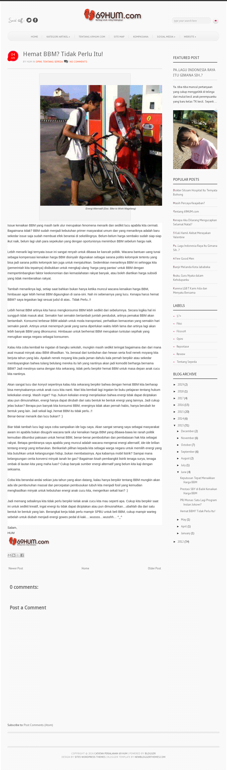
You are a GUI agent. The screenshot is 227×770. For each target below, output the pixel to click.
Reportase (183, 346)
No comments (78, 61)
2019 (181, 384)
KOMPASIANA (140, 36)
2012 (181, 542)
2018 (181, 391)
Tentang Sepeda (53, 61)
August (185, 458)
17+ (179, 316)
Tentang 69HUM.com (92, 36)
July (183, 465)
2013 (181, 425)
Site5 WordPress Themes (90, 757)
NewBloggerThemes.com (150, 757)
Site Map (119, 36)
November (188, 438)
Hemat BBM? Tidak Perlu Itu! (63, 54)
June (184, 472)
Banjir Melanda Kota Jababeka (191, 267)
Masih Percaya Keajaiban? (189, 203)
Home (34, 36)
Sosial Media (166, 36)
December (188, 431)
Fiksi (179, 323)
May (184, 519)
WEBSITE (190, 36)
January (186, 533)
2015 (181, 412)
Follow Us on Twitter (29, 20)
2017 (181, 398)
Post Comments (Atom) (38, 725)
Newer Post (16, 568)
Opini (39, 61)
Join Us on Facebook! (35, 20)
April (184, 526)
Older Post (154, 568)
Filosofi (181, 331)
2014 (181, 418)
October (186, 445)
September (188, 452)
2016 (181, 405)
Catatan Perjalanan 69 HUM (110, 753)
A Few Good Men (183, 258)
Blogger (150, 753)
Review (181, 354)
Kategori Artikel (58, 36)
